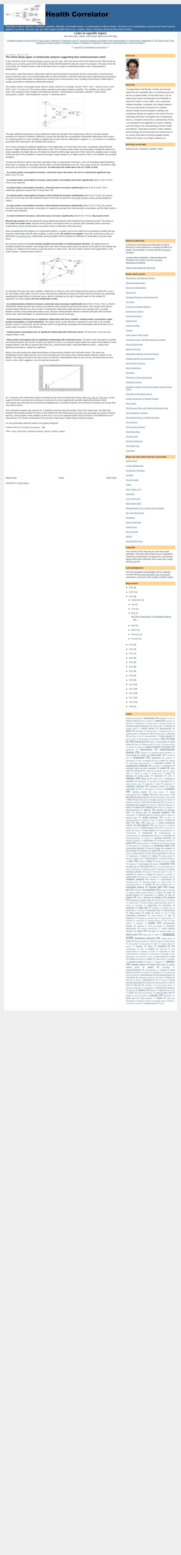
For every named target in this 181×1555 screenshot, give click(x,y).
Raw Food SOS (132, 532)
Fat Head (129, 475)
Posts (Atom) (23, 483)
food (144, 802)
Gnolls (128, 485)
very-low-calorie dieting (164, 985)
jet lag (128, 853)
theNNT (129, 536)
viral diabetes (148, 988)
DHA (169, 776)
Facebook (143, 149)
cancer (13, 431)
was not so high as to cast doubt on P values (87, 413)
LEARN (141, 861)
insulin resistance (142, 843)
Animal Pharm (131, 461)
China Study (22, 431)
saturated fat (164, 946)
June (133, 609)
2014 (131, 684)
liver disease (144, 864)
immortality (168, 835)
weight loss (130, 998)
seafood (151, 949)
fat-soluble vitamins (141, 797)
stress (153, 964)
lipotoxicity (132, 864)
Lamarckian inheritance (167, 858)
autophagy (139, 731)
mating (148, 871)
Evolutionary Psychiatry (135, 470)
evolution (170, 788)
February (135, 634)
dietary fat (145, 778)
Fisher (145, 799)
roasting (159, 941)
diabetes (130, 778)
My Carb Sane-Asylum (135, 513)
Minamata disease (149, 882)
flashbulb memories (133, 802)
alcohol (159, 721)
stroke (163, 964)
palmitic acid (167, 908)
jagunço (163, 851)
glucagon (169, 807)
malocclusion (162, 869)
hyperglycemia (131, 833)
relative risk (147, 934)
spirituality (171, 959)
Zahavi (138, 1003)
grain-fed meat (144, 815)
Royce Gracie (145, 944)
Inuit (149, 848)
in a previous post (23, 236)
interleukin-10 (133, 845)
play (166, 913)
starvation (158, 962)
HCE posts (44, 41)
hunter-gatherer (149, 830)
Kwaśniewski (150, 858)
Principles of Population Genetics (139, 394)
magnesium (136, 869)
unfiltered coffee (160, 982)
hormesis (169, 828)
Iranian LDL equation (163, 848)
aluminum (129, 723)
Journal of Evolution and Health (93, 41)
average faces (151, 731)
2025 (131, 592)
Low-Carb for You (133, 499)
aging (136, 721)
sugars (151, 967)
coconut (148, 760)
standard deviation (136, 962)
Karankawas (133, 856)
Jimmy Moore (138, 853)
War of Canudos (141, 995)
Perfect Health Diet (133, 368)
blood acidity (143, 739)
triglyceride (147, 980)
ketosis (154, 856)
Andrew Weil (157, 726)
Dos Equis (165, 781)
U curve (148, 982)
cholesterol (139, 757)
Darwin (169, 773)
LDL (131, 861)
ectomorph (149, 784)
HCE (128, 822)
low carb (144, 866)
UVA (170, 982)
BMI (163, 739)
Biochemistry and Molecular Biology (140, 278)
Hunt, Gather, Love (133, 489)
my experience (149, 890)
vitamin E (153, 990)
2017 (131, 671)
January (135, 639)
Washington (168, 995)
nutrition (161, 895)
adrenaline (162, 718)
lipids (173, 861)
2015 (131, 680)
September (136, 600)
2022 (131, 649)
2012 (131, 693)
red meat (151, 931)
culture (145, 773)
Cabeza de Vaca (169, 744)
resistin (128, 941)
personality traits (153, 910)
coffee (162, 760)
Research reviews (71, 43)
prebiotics (129, 920)
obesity (129, 897)
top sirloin (159, 977)
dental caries (143, 776)
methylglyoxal (166, 879)
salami (156, 944)
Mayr (170, 871)
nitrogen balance (133, 895)
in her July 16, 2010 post (96, 397)
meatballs (129, 874)
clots (139, 760)
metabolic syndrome (135, 879)
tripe (157, 980)
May (133, 613)
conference (167, 766)
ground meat (131, 817)
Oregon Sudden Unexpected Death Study (156, 902)
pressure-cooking (154, 920)
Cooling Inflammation (134, 466)
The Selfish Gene (132, 446)
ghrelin (160, 807)
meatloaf (140, 874)
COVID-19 (138, 771)
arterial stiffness (148, 728)
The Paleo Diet (132, 436)
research (47, 431)
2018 (131, 667)
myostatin (171, 890)
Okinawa (147, 897)
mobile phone (166, 882)
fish (129, 799)
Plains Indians (135, 913)
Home (61, 478)
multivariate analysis (35, 431)
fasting (146, 794)
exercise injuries (139, 792)
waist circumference (145, 993)
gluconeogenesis (132, 810)
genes (137, 807)
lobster (155, 864)
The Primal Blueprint (134, 441)
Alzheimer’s (140, 723)
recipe (139, 931)
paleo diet (143, 907)
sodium (149, 959)
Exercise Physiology (134, 316)
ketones (144, 856)
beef (151, 733)
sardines (139, 946)
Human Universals (133, 349)
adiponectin (149, 718)
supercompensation (133, 970)
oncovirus (171, 900)
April (133, 625)
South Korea (160, 959)
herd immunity (159, 825)
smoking (132, 959)
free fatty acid (155, 802)
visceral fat (160, 988)
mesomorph (154, 877)
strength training (138, 964)
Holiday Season (147, 828)
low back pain (131, 866)
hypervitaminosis (165, 833)
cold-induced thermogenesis (139, 763)
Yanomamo (130, 450)
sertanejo (144, 951)
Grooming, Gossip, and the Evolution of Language (146, 340)
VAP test (137, 985)
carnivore (144, 752)
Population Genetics (134, 382)
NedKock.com (132, 149)
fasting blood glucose (161, 794)
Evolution (86, 43)
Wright (170, 1001)
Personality (130, 373)
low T (155, 866)
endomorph (168, 784)
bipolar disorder (166, 736)
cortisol (163, 768)
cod (155, 760)
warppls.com (11, 69)
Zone (160, 1003)
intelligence (155, 843)
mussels (137, 890)
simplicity (166, 954)
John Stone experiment (156, 853)
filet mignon (171, 797)
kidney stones (167, 856)
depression (158, 776)
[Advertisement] (26, 457)
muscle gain (155, 887)
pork (169, 915)
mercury (144, 877)
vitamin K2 (163, 990)
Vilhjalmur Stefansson (133, 988)
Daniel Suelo (157, 773)
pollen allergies (157, 915)
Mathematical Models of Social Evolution (142, 354)
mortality (148, 884)
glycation (159, 810)
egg (158, 784)
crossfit (136, 773)
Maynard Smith (159, 871)
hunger (137, 830)
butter (158, 744)
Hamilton (160, 820)
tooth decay (130, 977)
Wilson (149, 1001)
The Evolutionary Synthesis (137, 413)
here (72, 314)
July (133, 604)
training (169, 977)
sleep (150, 956)
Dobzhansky (142, 781)
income (147, 838)
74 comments (35, 427)
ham (152, 820)
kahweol (172, 853)
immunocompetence (133, 838)
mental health (131, 877)
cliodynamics (130, 760)
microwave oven (132, 882)
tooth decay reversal (146, 977)
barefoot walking (132, 733)
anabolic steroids (166, 723)
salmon (128, 946)
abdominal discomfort (133, 718)
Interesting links (120, 43)
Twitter (160, 149)
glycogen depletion (161, 812)
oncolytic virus (160, 900)
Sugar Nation (131, 403)
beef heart (160, 733)
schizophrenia (131, 949)
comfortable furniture (162, 763)
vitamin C (132, 990)
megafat (169, 874)
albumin (150, 721)
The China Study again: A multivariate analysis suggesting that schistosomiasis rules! (56, 57)
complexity (156, 765)
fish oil (137, 800)
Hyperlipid (130, 494)
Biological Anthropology (135, 283)
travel (138, 980)
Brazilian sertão (147, 744)
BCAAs (143, 733)
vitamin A (171, 988)
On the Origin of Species (135, 363)
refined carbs (132, 934)
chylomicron (156, 758)
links (166, 861)
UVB (127, 985)
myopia (162, 890)
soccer (141, 959)
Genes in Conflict (133, 325)
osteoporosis (152, 905)
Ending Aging (131, 321)
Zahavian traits (149, 1003)
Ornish (128, 905)
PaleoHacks (130, 518)
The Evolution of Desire (135, 427)
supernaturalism (151, 970)
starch (149, 962)
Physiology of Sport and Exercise (139, 377)
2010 (131, 702)
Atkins (128, 731)
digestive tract (157, 778)
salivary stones (166, 944)
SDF (142, 949)
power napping (166, 918)
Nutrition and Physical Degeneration (140, 358)
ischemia (143, 851)
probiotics (139, 923)
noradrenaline (148, 895)
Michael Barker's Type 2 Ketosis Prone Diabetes (145, 508)
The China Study (161, 41)
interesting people (168, 843)
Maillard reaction (149, 869)
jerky (170, 851)
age (171, 718)
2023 (131, 645)
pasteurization (131, 910)
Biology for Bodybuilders (136, 288)
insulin (128, 843)
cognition (172, 760)
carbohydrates (146, 749)
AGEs (128, 721)
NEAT (160, 892)
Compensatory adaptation (140, 41)
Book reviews (54, 43)
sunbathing (166, 967)
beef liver (171, 733)
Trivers (164, 980)
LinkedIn (152, 149)
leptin (149, 861)
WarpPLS (56, 41)
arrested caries (131, 728)
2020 (131, 658)
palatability (130, 908)
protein (151, 923)
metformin (152, 879)
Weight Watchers (146, 998)
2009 (131, 706)
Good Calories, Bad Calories (137, 335)
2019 (131, 662)
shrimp (153, 951)
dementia (129, 776)
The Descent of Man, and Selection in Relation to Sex (147, 408)
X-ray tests (129, 1003)
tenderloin (146, 972)
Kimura (128, 858)
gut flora (168, 817)
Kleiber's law (138, 858)
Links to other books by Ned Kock (140, 268)
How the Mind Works (134, 344)
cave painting (131, 755)
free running (168, 802)
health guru (150, 823)
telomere (137, 972)
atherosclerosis (165, 728)
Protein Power (131, 527)
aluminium (168, 721)
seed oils (163, 949)
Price (165, 920)
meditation (159, 874)
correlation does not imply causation (141, 768)
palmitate (155, 908)
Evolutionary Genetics (134, 311)
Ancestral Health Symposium (137, 726)
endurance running (157, 786)
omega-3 (158, 897)
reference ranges (166, 931)
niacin (169, 892)
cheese (143, 755)
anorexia (168, 726)
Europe (159, 789)
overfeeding (166, 905)
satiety (150, 946)
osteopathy (139, 905)
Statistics (97, 43)
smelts (172, 956)
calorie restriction (153, 747)
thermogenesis (146, 975)
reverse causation (141, 941)
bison (134, 739)
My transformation (117, 41)
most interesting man (164, 884)
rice (151, 941)
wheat (159, 998)
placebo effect (169, 910)
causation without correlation (161, 752)
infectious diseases (133, 840)
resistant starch (166, 938)
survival (163, 970)
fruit (159, 805)
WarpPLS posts (70, 41)
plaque (147, 913)
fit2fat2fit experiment (157, 799)
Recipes (107, 43)
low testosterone (166, 866)
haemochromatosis (132, 820)
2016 (131, 675)
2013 (131, 689)
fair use (133, 562)
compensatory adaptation (137, 765)
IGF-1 (158, 835)
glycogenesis (130, 815)
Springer (129, 252)
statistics (54, 431)
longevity (165, 863)
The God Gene (131, 422)
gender (128, 807)
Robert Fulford (170, 941)
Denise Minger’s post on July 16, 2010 (46, 61)
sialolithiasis (163, 951)
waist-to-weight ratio (164, 993)
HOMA (160, 828)
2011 (131, 698)
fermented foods (158, 797)
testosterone (157, 972)
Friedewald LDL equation (136, 805)
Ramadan (140, 926)
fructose (152, 805)
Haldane (145, 820)
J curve (153, 850)
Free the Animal (132, 480)
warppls (62, 431)
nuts (170, 895)
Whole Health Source (134, 541)
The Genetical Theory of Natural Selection (142, 417)
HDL (138, 822)
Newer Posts (11, 478)
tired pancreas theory (163, 975)
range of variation (155, 926)
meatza (149, 874)
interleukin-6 (146, 845)
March (134, 630)
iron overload (131, 851)
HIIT (136, 828)
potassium (130, 918)
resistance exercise (144, 938)
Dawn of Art (131, 292)
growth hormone (150, 817)
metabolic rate (167, 877)
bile (140, 736)
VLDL (131, 992)
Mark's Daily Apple (133, 503)
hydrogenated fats (165, 830)
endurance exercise (135, 786)
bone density (162, 742)
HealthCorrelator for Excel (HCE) (22, 41)
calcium (139, 747)
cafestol (131, 747)
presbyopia (140, 920)
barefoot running (166, 731)
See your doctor (137, 43)
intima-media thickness (135, 848)
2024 (131, 596)
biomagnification (150, 736)
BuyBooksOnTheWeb (135, 263)
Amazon (167, 250)
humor (128, 830)
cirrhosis (169, 758)
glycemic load (141, 812)
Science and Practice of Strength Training (142, 399)
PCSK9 (141, 910)
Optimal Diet (133, 902)
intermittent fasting (162, 845)
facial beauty (158, 792)
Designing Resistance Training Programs (142, 297)
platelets (158, 913)
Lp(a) (127, 869)
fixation (169, 799)
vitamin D (142, 990)
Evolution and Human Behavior (138, 307)
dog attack (153, 781)
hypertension (147, 833)
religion (156, 934)
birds (127, 739)
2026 (131, 587)
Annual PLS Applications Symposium (90, 47)
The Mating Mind (133, 432)
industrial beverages (162, 838)
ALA (142, 721)
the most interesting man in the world (154, 574)
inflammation (148, 840)
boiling (152, 741)
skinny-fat (141, 956)
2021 (131, 653)
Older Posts (111, 478)
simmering (143, 954)
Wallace (128, 995)
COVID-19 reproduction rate (156, 771)
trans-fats (129, 980)
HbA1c (169, 820)
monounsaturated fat (133, 884)
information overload (164, 840)
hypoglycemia (147, 835)
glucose (147, 810)
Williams (141, 1001)
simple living (155, 954)
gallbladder (168, 805)
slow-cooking (161, 956)
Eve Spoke (130, 302)
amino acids (152, 723)
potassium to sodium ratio (147, 918)
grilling (170, 815)
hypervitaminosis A (132, 835)
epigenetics (149, 789)
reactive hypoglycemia (149, 928)
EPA (140, 789)
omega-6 (171, 897)
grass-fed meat (159, 815)
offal (138, 897)
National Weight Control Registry (141, 892)
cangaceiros (130, 749)
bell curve (132, 736)
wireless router (160, 1001)
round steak (133, 944)
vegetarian (148, 985)
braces (136, 744)
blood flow (154, 739)
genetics (149, 807)
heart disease (143, 825)
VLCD (173, 990)
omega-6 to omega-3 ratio (140, 900)
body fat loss (140, 741)
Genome (129, 330)
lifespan (158, 861)
